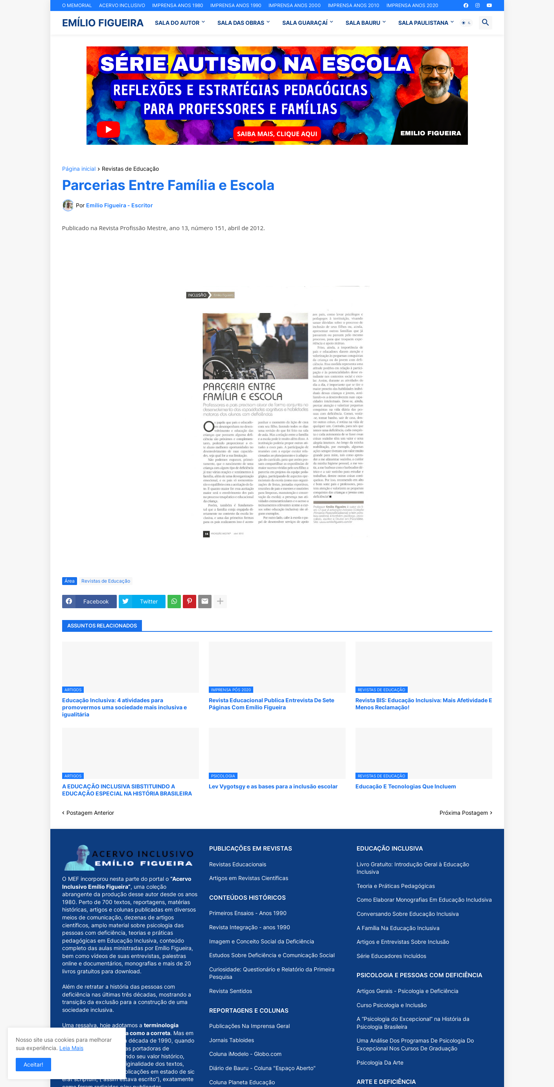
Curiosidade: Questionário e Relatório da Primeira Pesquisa (272, 973)
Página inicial (79, 169)
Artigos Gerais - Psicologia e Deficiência (407, 990)
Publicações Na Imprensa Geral (249, 1025)
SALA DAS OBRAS (240, 22)
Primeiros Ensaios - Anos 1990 (248, 913)
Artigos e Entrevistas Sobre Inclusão (403, 941)
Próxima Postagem (464, 812)
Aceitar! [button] (33, 1064)
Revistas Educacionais (237, 864)
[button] (466, 23)
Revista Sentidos (230, 990)
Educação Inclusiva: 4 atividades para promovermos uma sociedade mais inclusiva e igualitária (124, 707)
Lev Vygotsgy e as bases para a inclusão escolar (273, 786)
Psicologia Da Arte (380, 1062)
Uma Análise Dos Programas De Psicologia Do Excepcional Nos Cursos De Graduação (415, 1044)
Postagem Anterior (90, 812)
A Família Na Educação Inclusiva (398, 928)
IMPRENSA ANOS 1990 (235, 5)
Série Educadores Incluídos (391, 955)
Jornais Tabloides (231, 1040)
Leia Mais (71, 1048)
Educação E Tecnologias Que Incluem (405, 786)
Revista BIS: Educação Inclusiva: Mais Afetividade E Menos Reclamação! (423, 704)
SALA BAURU (363, 22)
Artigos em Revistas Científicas (248, 878)
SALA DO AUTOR (177, 22)
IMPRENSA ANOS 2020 (412, 5)
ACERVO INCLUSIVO (122, 5)
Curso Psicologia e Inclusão (392, 1005)
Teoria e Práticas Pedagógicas (396, 885)
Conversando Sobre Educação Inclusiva (408, 913)
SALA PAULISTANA (423, 22)
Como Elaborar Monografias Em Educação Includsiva (424, 899)
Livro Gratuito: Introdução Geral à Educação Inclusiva (413, 868)
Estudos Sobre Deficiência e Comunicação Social (272, 955)
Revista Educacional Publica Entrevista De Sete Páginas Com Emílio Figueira (271, 704)
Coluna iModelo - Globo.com (245, 1053)
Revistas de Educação (130, 169)
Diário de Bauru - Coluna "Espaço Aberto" (262, 1068)
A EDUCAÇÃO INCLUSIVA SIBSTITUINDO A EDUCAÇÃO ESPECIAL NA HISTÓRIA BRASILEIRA (127, 790)
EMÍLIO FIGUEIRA (103, 23)
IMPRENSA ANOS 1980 (177, 5)
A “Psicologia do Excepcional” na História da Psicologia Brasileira (413, 1022)
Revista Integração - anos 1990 (249, 927)
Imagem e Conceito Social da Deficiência (261, 941)
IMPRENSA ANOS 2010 (353, 5)
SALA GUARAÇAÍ (305, 22)
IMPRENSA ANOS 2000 (295, 5)
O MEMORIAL (77, 5)
